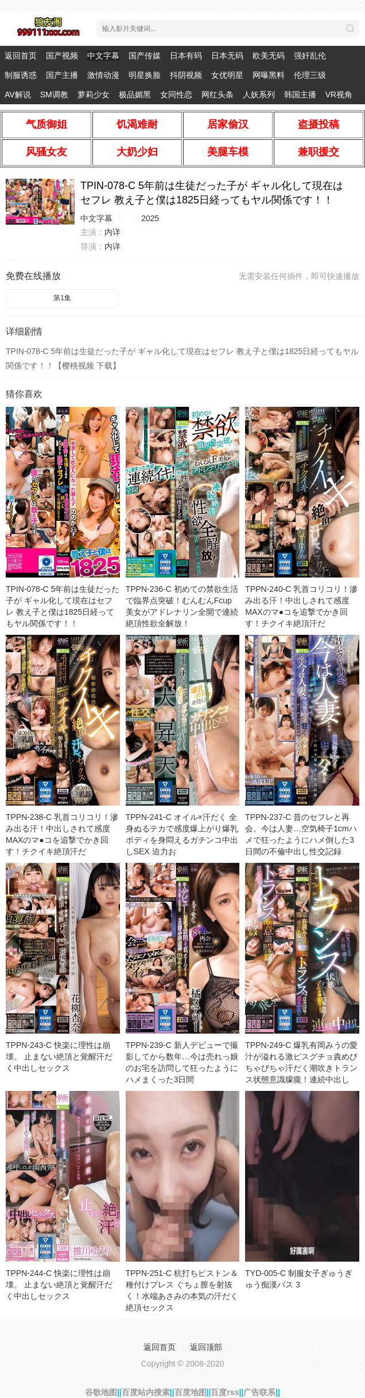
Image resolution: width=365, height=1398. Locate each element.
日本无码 (227, 55)
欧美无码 (269, 55)
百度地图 (190, 1392)
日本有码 (186, 55)
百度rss (225, 1392)
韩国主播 (300, 94)
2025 (150, 218)
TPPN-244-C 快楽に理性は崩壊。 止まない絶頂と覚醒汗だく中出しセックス (59, 1285)
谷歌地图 (101, 1392)
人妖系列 (259, 94)
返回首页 (21, 55)
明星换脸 (145, 75)
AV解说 (18, 94)
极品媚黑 (135, 94)
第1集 (62, 298)
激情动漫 (103, 75)
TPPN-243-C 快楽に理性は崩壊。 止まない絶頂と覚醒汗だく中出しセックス (59, 1056)
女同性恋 (176, 94)
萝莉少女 (93, 94)
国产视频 (62, 55)
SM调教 (54, 94)
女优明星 (227, 75)
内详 (112, 232)
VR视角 (338, 94)
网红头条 (217, 94)
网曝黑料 (269, 75)
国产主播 (62, 75)
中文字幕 (103, 55)
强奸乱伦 (310, 55)
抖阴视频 (186, 75)
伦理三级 (310, 75)
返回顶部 (206, 1347)
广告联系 (259, 1392)
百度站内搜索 (146, 1392)
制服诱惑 (21, 75)
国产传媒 (145, 55)
